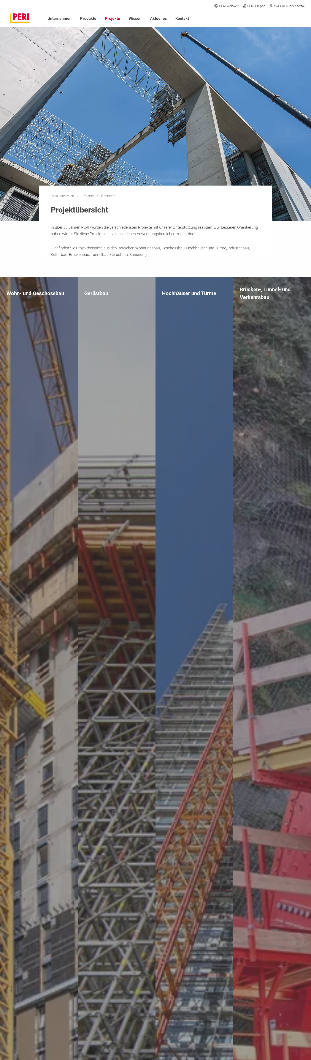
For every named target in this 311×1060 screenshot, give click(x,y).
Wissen (135, 18)
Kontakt (182, 18)
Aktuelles (158, 18)
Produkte (88, 18)
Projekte (88, 196)
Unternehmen (59, 18)
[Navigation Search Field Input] (279, 18)
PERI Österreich (63, 196)
